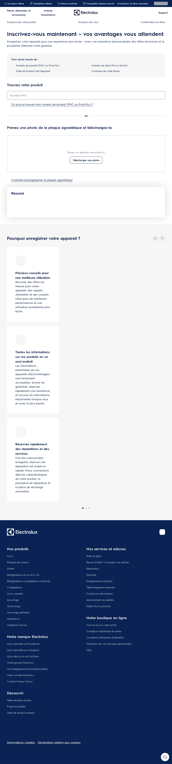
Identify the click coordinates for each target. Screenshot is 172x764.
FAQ (88, 649)
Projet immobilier (16, 706)
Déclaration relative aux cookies (59, 742)
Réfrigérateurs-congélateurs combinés (28, 581)
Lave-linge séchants (18, 612)
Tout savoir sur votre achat (101, 624)
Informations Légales (21, 742)
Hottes (10, 568)
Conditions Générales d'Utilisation (105, 637)
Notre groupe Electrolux (20, 662)
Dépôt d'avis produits (98, 606)
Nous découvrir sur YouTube (22, 656)
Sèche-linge (13, 606)
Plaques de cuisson (18, 562)
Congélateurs (14, 587)
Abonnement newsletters (100, 599)
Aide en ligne (93, 555)
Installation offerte (41, 3)
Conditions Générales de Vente (103, 631)
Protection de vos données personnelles (108, 643)
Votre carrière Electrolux (20, 675)
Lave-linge (13, 599)
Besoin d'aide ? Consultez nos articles (107, 562)
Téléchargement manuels (100, 587)
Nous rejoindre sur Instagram (23, 649)
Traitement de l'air (17, 624)
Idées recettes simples (19, 700)
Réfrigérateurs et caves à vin (23, 574)
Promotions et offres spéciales (131, 3)
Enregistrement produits (99, 581)
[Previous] (155, 238)
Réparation (92, 568)
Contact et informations (99, 593)
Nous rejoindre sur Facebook (23, 643)
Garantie (91, 574)
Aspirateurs (13, 618)
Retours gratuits (67, 3)
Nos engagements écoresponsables (27, 668)
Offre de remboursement (20, 712)
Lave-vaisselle (15, 593)
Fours (10, 555)
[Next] (162, 238)
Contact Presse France (20, 681)
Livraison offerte (14, 3)
